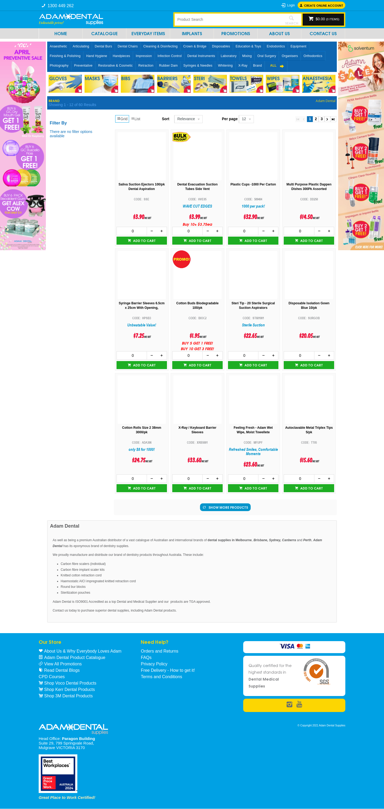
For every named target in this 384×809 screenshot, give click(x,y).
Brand (257, 65)
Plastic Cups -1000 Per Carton (253, 184)
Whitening (225, 65)
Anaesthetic (58, 46)
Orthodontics (312, 56)
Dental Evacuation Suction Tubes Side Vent (197, 187)
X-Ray (242, 65)
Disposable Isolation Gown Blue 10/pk (309, 305)
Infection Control (170, 56)
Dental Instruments (201, 56)
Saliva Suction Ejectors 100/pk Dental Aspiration (141, 187)
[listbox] (188, 119)
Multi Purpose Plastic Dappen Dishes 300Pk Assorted (308, 187)
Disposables (221, 46)
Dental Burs (103, 46)
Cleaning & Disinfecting (160, 46)
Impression (144, 56)
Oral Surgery (266, 56)
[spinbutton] (132, 231)
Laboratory (229, 56)
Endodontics (276, 46)
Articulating (81, 46)
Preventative (83, 65)
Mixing (247, 56)
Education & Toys (248, 46)
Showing (72, 105)
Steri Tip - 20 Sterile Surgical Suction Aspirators (253, 305)
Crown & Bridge (194, 46)
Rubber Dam (168, 65)
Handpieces (121, 56)
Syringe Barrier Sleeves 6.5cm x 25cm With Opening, (142, 305)
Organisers (290, 56)
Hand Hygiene (96, 56)
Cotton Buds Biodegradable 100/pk (197, 305)
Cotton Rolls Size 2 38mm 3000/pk (141, 430)
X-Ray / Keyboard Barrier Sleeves (197, 430)
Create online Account (323, 5)
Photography (59, 65)
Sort (165, 119)
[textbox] (228, 19)
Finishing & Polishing (65, 56)
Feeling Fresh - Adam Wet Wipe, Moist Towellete (253, 430)
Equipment (298, 46)
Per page (230, 119)
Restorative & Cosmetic (115, 65)
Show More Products (228, 507)
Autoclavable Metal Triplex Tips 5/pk (309, 430)
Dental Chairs (128, 46)
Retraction (146, 65)
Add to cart (144, 240)
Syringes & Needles (197, 65)
